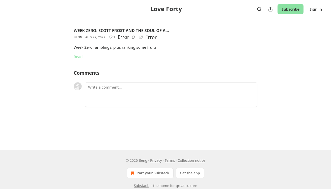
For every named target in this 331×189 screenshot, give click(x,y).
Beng (78, 37)
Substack (141, 185)
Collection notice (191, 160)
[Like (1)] (112, 37)
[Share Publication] (270, 9)
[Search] (259, 9)
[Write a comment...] (171, 94)
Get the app (190, 173)
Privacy (156, 160)
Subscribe (290, 9)
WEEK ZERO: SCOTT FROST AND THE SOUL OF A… (121, 30)
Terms (170, 160)
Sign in (316, 9)
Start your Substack (149, 173)
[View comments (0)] (133, 37)
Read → (80, 56)
